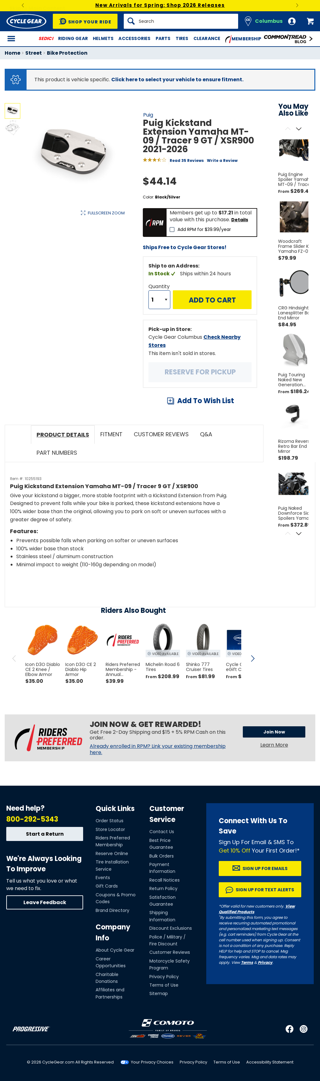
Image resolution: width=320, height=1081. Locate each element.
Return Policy (163, 888)
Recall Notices (164, 880)
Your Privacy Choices (152, 1062)
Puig (148, 114)
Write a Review (222, 160)
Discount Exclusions (170, 928)
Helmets (103, 38)
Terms (247, 962)
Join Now (274, 732)
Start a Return (45, 834)
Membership (243, 39)
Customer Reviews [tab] (161, 434)
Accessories (134, 38)
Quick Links (115, 808)
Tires (182, 38)
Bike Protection (67, 53)
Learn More (274, 744)
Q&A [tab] (206, 434)
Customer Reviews (169, 952)
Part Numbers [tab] (57, 453)
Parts (163, 38)
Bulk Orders (161, 856)
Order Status (109, 821)
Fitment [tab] (111, 434)
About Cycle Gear (115, 950)
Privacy (265, 962)
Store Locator (110, 829)
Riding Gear (73, 38)
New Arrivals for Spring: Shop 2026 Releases (160, 5)
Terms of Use (163, 985)
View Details (101, 276)
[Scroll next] (298, 129)
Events (103, 877)
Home (12, 53)
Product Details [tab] (63, 434)
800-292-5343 (32, 819)
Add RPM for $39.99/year (204, 229)
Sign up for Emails (265, 868)
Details (239, 220)
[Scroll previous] (287, 129)
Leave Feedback (44, 902)
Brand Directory (112, 910)
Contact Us (161, 831)
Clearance (207, 38)
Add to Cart (212, 300)
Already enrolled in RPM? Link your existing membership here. (158, 749)
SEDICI (45, 38)
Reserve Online (112, 853)
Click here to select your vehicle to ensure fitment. (177, 79)
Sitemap (158, 993)
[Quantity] (159, 299)
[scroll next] (252, 658)
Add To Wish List (205, 401)
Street (33, 53)
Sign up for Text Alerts (265, 890)
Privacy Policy (164, 976)
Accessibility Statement (269, 1062)
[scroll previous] (14, 658)
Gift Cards (107, 886)
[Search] (181, 21)
